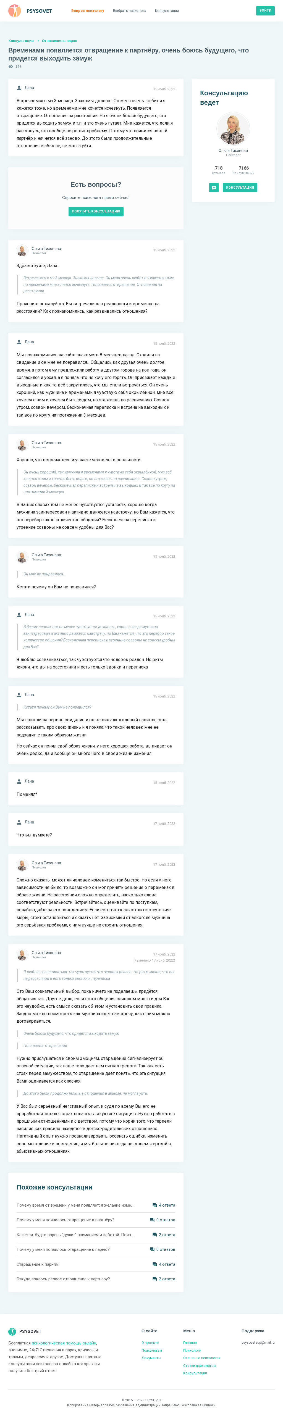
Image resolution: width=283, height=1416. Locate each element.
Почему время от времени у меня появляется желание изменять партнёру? (75, 1205)
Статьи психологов (199, 1366)
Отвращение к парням (38, 1264)
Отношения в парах (59, 41)
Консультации (21, 41)
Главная (190, 1343)
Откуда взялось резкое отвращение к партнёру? (63, 1278)
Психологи (192, 1350)
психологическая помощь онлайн (64, 1343)
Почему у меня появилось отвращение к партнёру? (65, 1219)
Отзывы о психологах (201, 1358)
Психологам (152, 1350)
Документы (151, 1358)
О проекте (150, 1343)
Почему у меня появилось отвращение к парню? (63, 1249)
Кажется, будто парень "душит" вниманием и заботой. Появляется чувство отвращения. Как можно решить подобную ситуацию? (75, 1234)
